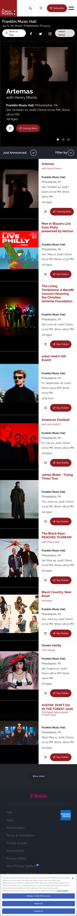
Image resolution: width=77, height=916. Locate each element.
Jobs (9, 820)
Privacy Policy (16, 858)
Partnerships (15, 827)
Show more (39, 776)
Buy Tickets (62, 274)
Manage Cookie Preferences (27, 873)
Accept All (38, 913)
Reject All (38, 905)
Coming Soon (29, 128)
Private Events (16, 843)
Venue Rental (61, 33)
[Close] (73, 880)
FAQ (9, 812)
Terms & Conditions (20, 835)
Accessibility (15, 850)
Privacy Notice (62, 893)
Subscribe (58, 8)
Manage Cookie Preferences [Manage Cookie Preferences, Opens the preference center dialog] (38, 898)
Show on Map (13, 33)
